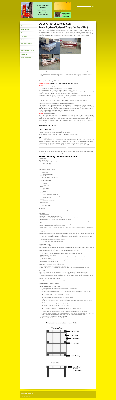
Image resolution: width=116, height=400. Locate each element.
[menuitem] (28, 25)
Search (93, 6)
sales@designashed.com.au (61, 273)
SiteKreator (28, 396)
